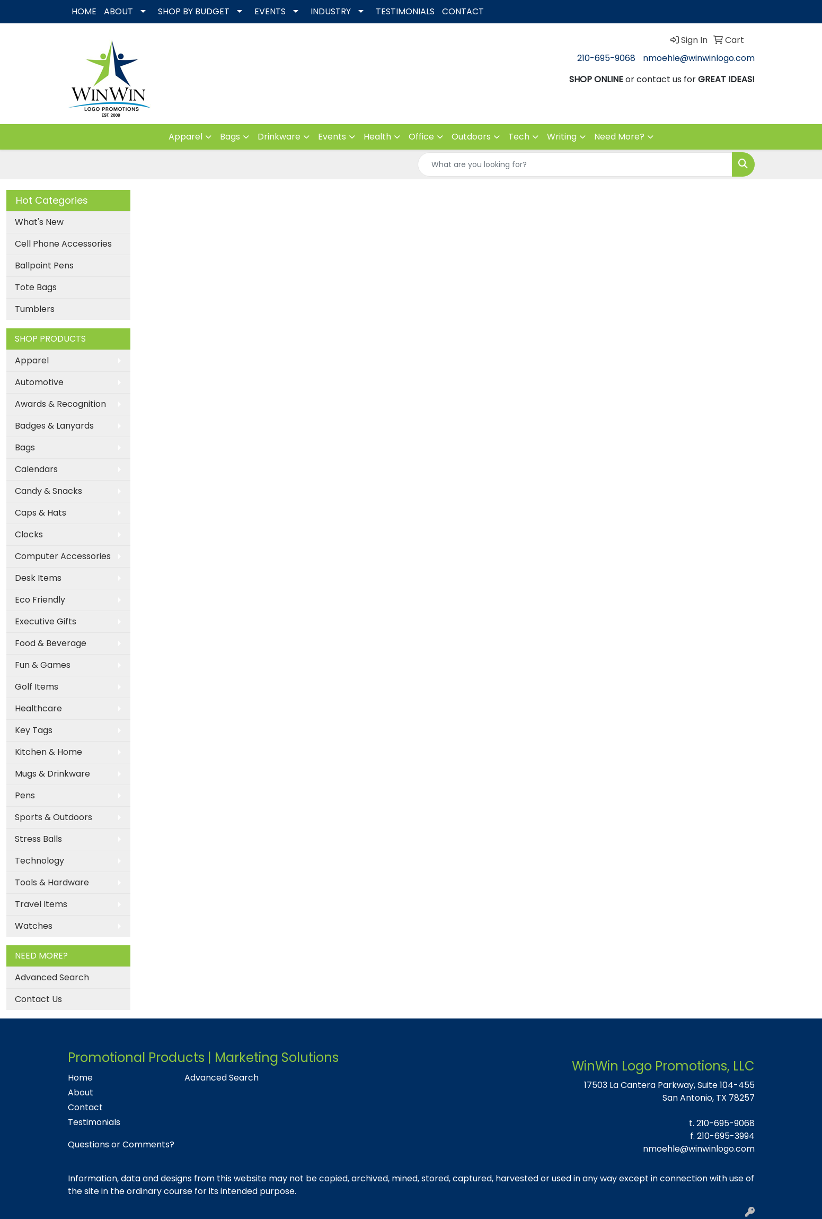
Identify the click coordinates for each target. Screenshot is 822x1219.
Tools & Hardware (52, 882)
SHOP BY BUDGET (193, 11)
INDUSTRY (331, 11)
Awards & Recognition (60, 404)
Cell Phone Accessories (63, 244)
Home (80, 1078)
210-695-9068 (606, 58)
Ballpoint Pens (44, 265)
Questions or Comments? (121, 1144)
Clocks (29, 534)
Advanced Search (52, 977)
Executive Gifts (45, 621)
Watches (33, 926)
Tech (518, 136)
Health (377, 136)
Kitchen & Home (48, 752)
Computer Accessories (63, 556)
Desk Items (38, 578)
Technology (39, 861)
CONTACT (463, 11)
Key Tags (33, 730)
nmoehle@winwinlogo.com (699, 58)
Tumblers (35, 309)
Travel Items (41, 904)
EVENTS (270, 11)
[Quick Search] (575, 164)
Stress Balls (38, 839)
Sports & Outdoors (53, 817)
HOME (84, 11)
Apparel (185, 136)
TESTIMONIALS (405, 11)
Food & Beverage (50, 643)
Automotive (39, 382)
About (80, 1092)
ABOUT (118, 11)
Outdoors (471, 136)
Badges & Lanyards (54, 426)
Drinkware (279, 136)
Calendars (36, 469)
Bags (230, 136)
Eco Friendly (40, 600)
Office (421, 136)
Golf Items (36, 687)
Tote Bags (36, 287)
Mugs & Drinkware (52, 774)
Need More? (619, 136)
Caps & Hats (40, 513)
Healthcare (38, 708)
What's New (39, 222)
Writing (562, 136)
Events (332, 136)
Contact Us (38, 999)
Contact (85, 1107)
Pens (25, 795)
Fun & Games (42, 665)
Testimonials (94, 1122)
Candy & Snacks (48, 491)
